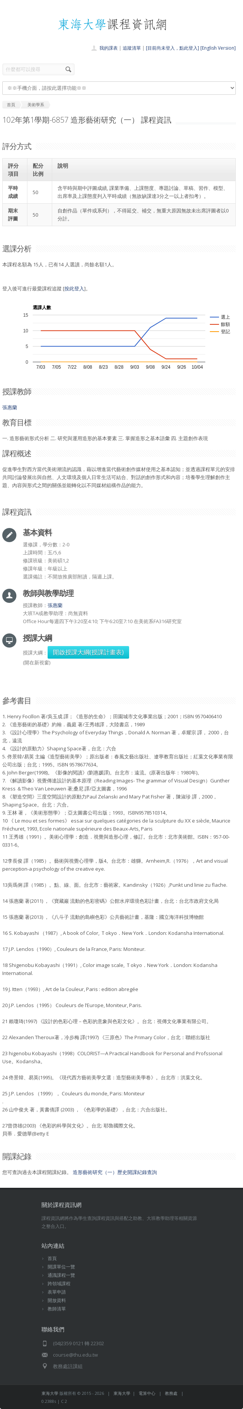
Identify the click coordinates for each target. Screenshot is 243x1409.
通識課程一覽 (61, 1275)
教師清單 (57, 1308)
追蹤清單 (132, 48)
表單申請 (57, 1292)
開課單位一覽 (61, 1266)
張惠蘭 (9, 407)
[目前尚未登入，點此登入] (172, 48)
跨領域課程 (59, 1283)
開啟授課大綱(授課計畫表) (88, 652)
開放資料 (57, 1300)
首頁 (52, 1258)
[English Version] (218, 48)
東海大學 (50, 1393)
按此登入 (74, 288)
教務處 (171, 1393)
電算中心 (147, 1393)
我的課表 (108, 48)
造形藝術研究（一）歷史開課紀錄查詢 (115, 1172)
